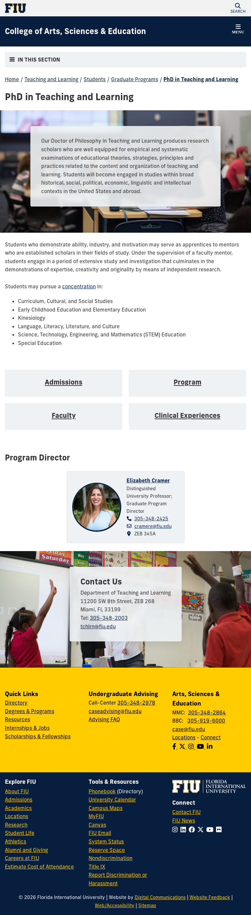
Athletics (15, 841)
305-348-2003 (109, 618)
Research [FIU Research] (16, 824)
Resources (17, 719)
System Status (106, 841)
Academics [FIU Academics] (18, 808)
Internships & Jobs (27, 728)
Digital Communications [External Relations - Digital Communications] (160, 897)
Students (95, 79)
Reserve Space (107, 850)
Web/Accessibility (114, 905)
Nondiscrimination (110, 858)
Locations (183, 737)
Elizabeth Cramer (148, 480)
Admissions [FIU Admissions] (18, 799)
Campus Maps (106, 808)
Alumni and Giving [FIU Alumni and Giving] (26, 850)
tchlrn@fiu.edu (98, 626)
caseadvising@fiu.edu (115, 711)
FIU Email (100, 833)
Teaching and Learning (51, 79)
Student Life (19, 833)
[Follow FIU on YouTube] (211, 829)
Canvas (97, 824)
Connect (211, 737)
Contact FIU (186, 812)
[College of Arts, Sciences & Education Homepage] (75, 31)
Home (12, 79)
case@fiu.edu (188, 729)
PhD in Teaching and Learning (200, 79)
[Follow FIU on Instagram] (176, 829)
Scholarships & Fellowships (38, 736)
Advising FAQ (104, 719)
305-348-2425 (151, 519)
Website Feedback (210, 897)
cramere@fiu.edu (153, 526)
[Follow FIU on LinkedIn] (184, 829)
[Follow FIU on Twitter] (201, 829)
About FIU (17, 791)
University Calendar (112, 799)
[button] (238, 8)
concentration (79, 286)
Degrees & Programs (29, 711)
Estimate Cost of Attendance (39, 866)
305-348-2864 (207, 712)
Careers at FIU (22, 858)
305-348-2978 (136, 702)
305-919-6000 (206, 720)
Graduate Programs (134, 79)
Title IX (97, 866)
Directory (16, 702)
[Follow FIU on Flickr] (220, 829)
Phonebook (102, 791)
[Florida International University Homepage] (65, 8)
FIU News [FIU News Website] (183, 820)
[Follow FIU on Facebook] (193, 829)
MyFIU (96, 816)
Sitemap (147, 905)
